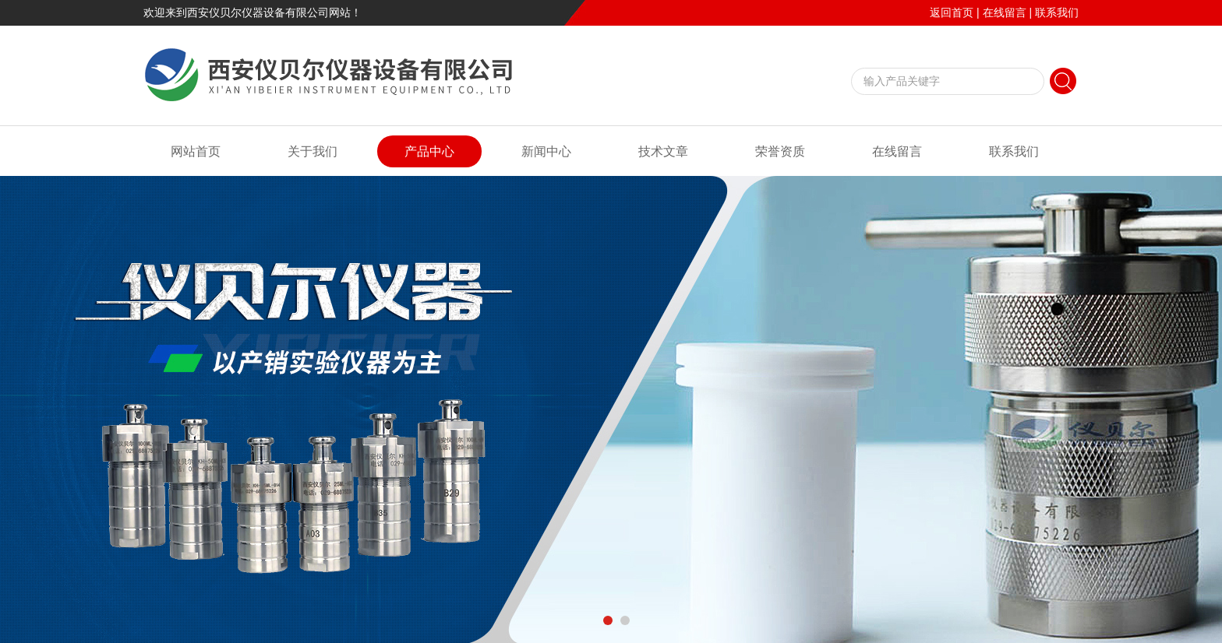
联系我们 (1057, 12)
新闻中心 (546, 151)
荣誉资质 (780, 151)
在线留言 (1004, 12)
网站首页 (196, 151)
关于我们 (312, 151)
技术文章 (663, 151)
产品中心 (429, 151)
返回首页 (951, 12)
